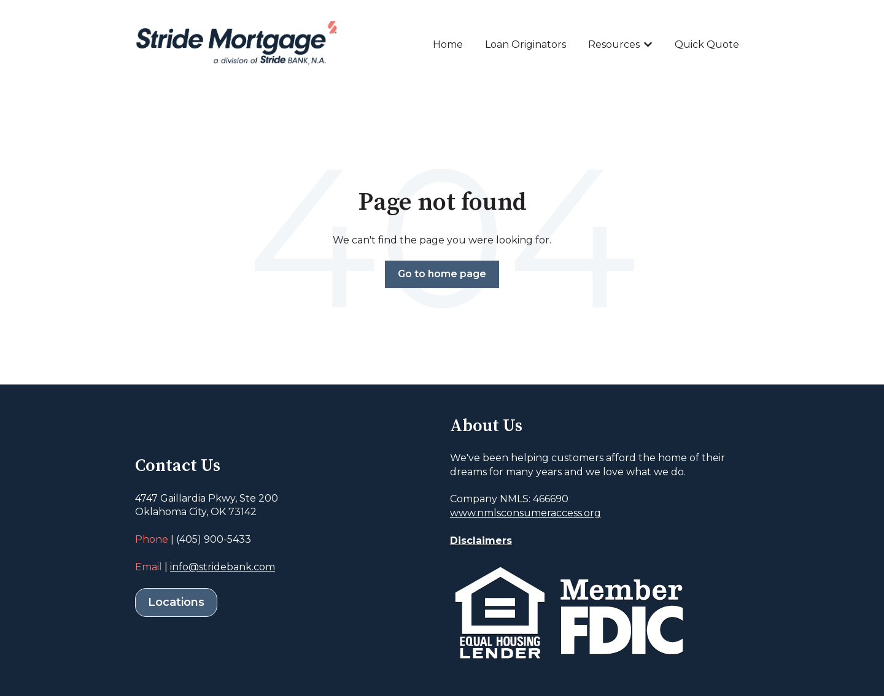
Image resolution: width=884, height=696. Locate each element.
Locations (176, 602)
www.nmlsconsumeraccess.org (525, 513)
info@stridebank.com (222, 567)
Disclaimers (481, 540)
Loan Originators (525, 44)
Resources (614, 44)
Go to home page (442, 274)
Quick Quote (707, 44)
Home (448, 44)
